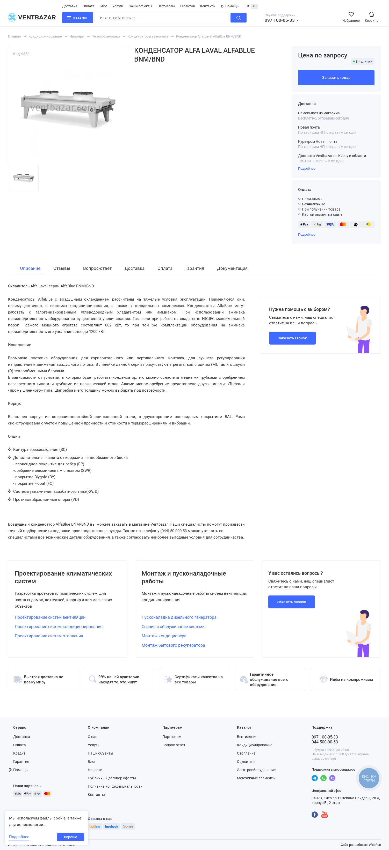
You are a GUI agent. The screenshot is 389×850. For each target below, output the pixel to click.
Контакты (207, 6)
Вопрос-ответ (173, 745)
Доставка (69, 6)
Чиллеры (77, 36)
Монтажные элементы (256, 778)
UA (247, 6)
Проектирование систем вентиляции (50, 617)
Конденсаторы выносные (148, 36)
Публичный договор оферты (112, 778)
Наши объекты (140, 6)
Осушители (246, 761)
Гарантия (187, 6)
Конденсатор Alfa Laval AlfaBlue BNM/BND (208, 36)
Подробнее (306, 168)
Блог (103, 6)
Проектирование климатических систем (63, 577)
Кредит (19, 753)
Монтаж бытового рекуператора (173, 645)
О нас (92, 737)
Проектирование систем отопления (49, 635)
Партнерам (166, 6)
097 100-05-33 (280, 20)
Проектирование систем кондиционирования (59, 626)
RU (254, 6)
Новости (95, 770)
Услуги (117, 6)
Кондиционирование (45, 36)
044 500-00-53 (325, 742)
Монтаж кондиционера (164, 635)
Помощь (230, 6)
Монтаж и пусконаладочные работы (184, 577)
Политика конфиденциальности (115, 786)
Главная (14, 36)
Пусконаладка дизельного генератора (179, 617)
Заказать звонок (292, 338)
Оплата (88, 6)
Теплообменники (106, 36)
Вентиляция (247, 737)
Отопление (246, 753)
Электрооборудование (256, 770)
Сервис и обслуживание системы (173, 626)
